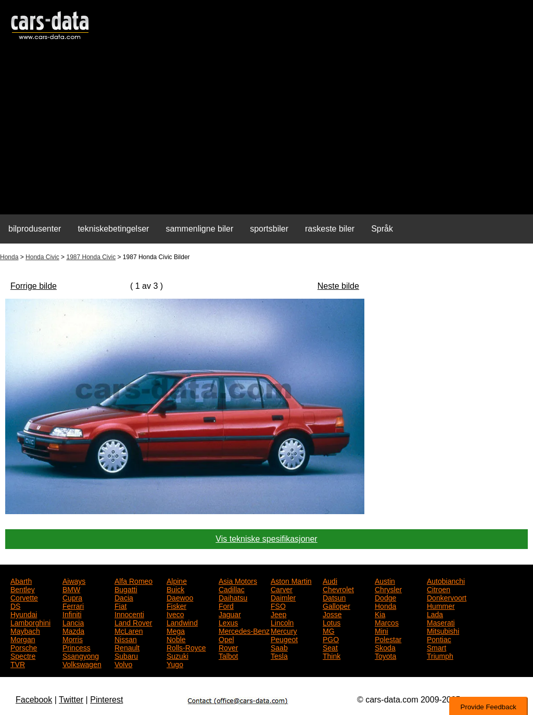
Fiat (120, 605)
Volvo (123, 663)
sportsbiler (269, 228)
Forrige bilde (33, 286)
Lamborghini (30, 622)
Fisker (176, 605)
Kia (380, 613)
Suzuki (177, 655)
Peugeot (284, 638)
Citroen (438, 588)
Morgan (22, 638)
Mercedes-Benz (244, 630)
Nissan (126, 638)
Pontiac (439, 638)
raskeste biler (329, 228)
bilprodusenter (34, 228)
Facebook (34, 699)
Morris (72, 638)
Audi (330, 580)
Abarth (21, 580)
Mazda (73, 630)
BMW (71, 588)
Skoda (385, 647)
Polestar (388, 638)
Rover (228, 647)
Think (331, 655)
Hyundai (23, 613)
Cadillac (232, 588)
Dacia (124, 597)
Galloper (336, 605)
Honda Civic (42, 257)
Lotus (331, 622)
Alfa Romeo (134, 580)
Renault (127, 647)
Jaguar (230, 613)
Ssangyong (80, 655)
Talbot (228, 655)
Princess (76, 647)
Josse (332, 613)
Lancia (73, 622)
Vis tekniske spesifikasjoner (266, 538)
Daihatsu (233, 597)
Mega (176, 630)
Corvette (24, 597)
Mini (381, 630)
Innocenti (129, 613)
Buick (175, 588)
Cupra (72, 597)
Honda (9, 257)
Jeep (278, 613)
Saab (279, 647)
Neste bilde (338, 286)
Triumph (440, 655)
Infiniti (72, 613)
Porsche (23, 647)
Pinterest (106, 699)
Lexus (228, 622)
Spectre (22, 655)
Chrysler (388, 588)
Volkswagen (81, 663)
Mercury (284, 630)
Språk (382, 228)
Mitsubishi (443, 630)
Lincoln (282, 622)
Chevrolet (338, 588)
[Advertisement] (266, 133)
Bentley (22, 588)
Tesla (279, 655)
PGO (331, 638)
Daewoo (180, 597)
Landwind (182, 622)
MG (329, 630)
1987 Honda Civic (91, 257)
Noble (176, 638)
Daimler (283, 597)
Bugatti (126, 588)
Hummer (441, 605)
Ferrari (73, 605)
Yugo (175, 663)
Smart (436, 647)
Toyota (385, 655)
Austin (385, 580)
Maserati (441, 622)
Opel (226, 638)
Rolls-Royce (186, 647)
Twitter (71, 699)
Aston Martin (291, 580)
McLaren (129, 630)
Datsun (334, 597)
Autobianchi (446, 580)
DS (15, 605)
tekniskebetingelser (113, 228)
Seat (330, 647)
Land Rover (133, 622)
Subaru (126, 655)
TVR (17, 663)
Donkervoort (446, 597)
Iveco (175, 613)
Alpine (177, 580)
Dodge (385, 597)
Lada (435, 613)
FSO (278, 605)
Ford (226, 605)
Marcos (387, 622)
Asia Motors (238, 580)
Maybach (25, 630)
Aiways (73, 580)
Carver (282, 588)
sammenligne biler (199, 228)
